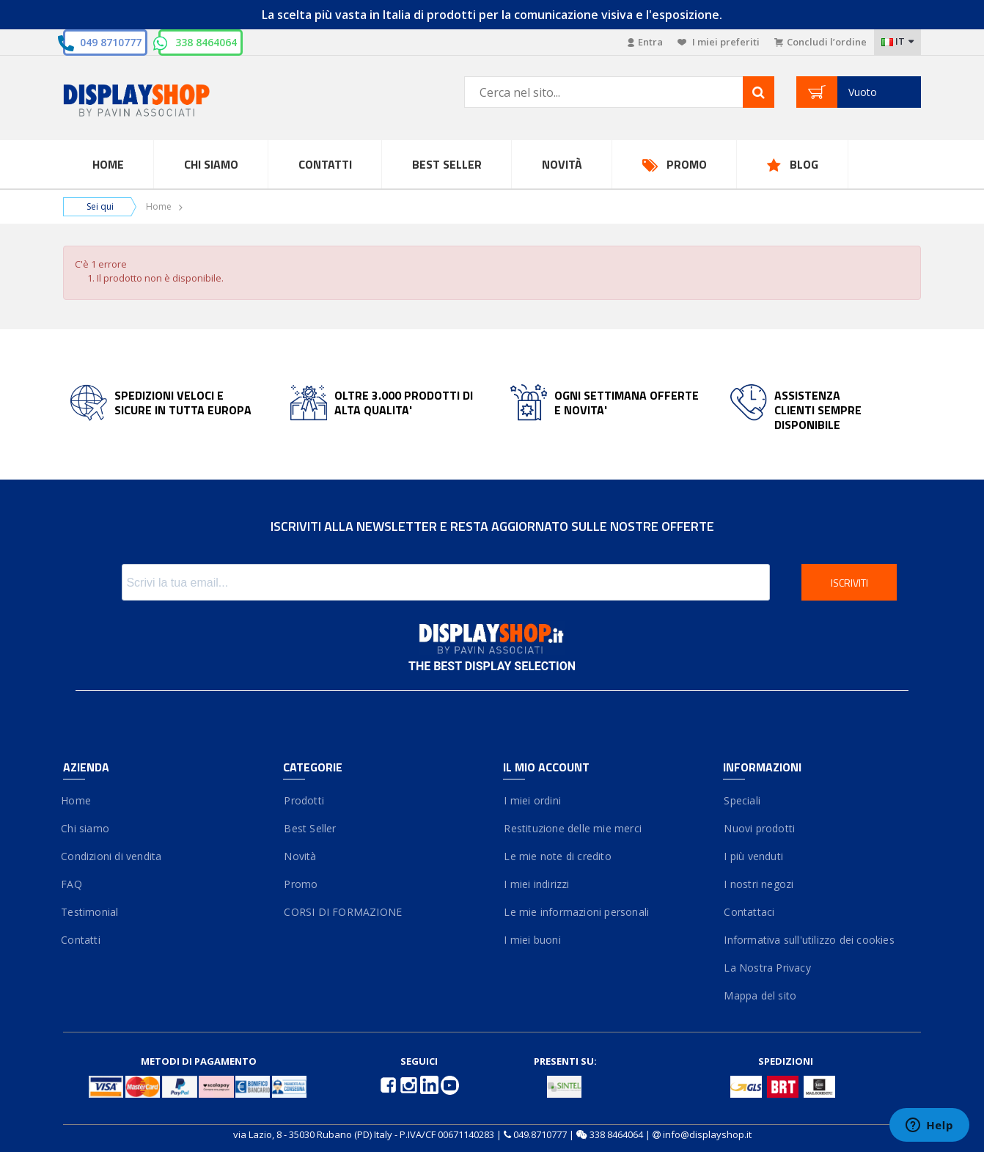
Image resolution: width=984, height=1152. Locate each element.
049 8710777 (111, 42)
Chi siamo (86, 828)
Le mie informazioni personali (576, 912)
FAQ (72, 884)
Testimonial (90, 912)
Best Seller (447, 164)
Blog (804, 164)
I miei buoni (532, 940)
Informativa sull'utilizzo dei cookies (809, 940)
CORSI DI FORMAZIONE (342, 912)
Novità (562, 164)
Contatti (325, 164)
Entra (645, 41)
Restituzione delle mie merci (572, 828)
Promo (687, 164)
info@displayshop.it (707, 1134)
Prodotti (303, 800)
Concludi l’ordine (820, 41)
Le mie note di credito (557, 856)
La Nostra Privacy (767, 968)
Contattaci (748, 912)
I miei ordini (532, 800)
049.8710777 (540, 1134)
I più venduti (753, 856)
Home (108, 164)
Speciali (741, 800)
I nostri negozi (758, 884)
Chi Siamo (211, 164)
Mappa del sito (759, 995)
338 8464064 (206, 42)
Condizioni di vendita (112, 856)
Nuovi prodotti (759, 828)
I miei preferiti (719, 41)
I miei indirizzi (536, 884)
